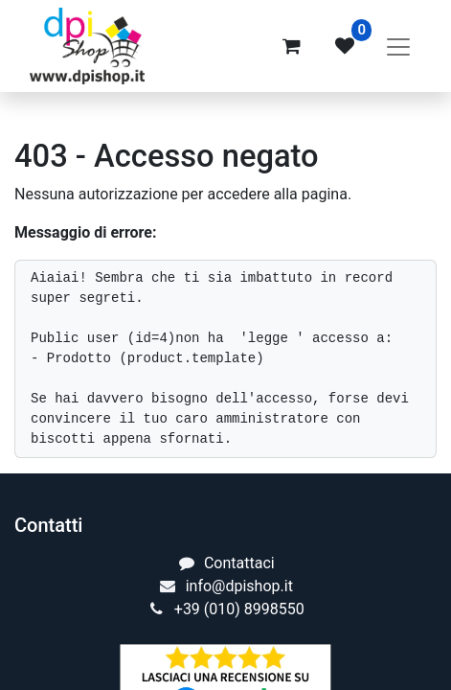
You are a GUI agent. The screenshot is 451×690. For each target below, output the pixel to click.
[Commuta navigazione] (398, 46)
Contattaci (239, 563)
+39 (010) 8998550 (239, 609)
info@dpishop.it (239, 586)
